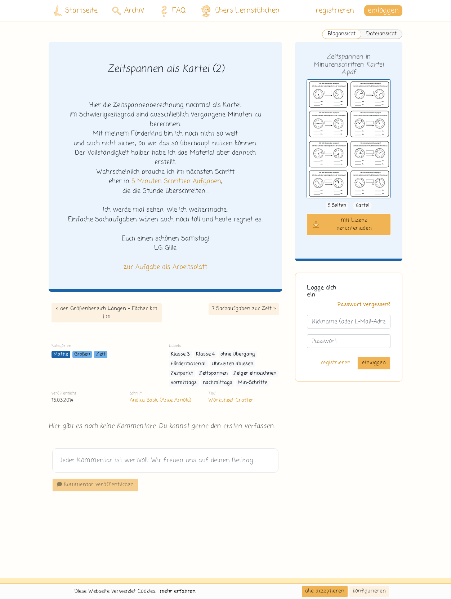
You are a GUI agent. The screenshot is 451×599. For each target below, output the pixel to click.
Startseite (76, 11)
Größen (82, 354)
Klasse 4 (205, 354)
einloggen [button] (383, 11)
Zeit (101, 354)
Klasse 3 (180, 354)
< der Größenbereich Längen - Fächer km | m (106, 312)
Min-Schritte (252, 382)
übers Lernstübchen (240, 11)
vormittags (184, 382)
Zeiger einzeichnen (254, 373)
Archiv (128, 11)
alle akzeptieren (324, 591)
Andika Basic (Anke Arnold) (160, 400)
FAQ (171, 11)
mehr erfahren (178, 591)
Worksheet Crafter (231, 400)
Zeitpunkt (182, 373)
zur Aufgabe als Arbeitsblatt (165, 267)
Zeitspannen (213, 373)
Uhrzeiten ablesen (232, 364)
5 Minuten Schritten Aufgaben (176, 181)
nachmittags (217, 382)
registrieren (335, 11)
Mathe (60, 354)
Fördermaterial (188, 364)
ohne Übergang (237, 354)
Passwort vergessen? (364, 304)
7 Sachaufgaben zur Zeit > (244, 308)
